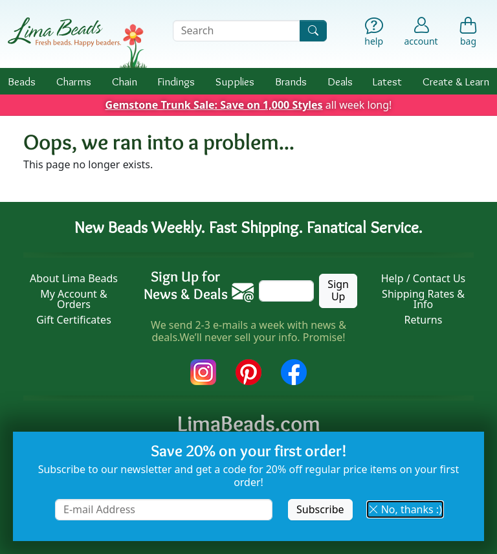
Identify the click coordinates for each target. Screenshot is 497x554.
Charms (73, 81)
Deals (340, 81)
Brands (291, 81)
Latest (387, 81)
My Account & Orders (73, 299)
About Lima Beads (74, 278)
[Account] (421, 31)
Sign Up (338, 290)
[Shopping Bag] (468, 33)
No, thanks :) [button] (405, 509)
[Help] (373, 33)
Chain (124, 81)
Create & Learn (456, 81)
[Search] (313, 30)
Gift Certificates (73, 320)
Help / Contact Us (423, 278)
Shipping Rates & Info (423, 299)
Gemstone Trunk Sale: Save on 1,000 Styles (214, 105)
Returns (423, 320)
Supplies (234, 81)
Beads (22, 81)
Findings (176, 81)
